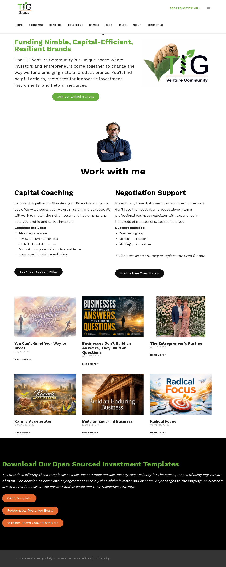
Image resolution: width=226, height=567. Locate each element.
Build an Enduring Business (107, 421)
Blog (108, 25)
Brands (94, 25)
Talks (122, 25)
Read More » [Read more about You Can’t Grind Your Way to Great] (22, 359)
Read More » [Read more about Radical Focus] (158, 432)
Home (19, 25)
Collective (75, 25)
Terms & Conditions (80, 558)
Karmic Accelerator (33, 421)
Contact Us (155, 25)
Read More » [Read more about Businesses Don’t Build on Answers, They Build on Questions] (90, 363)
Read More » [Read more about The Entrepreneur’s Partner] (158, 354)
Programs (36, 25)
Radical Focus (163, 421)
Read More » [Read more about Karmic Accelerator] (22, 432)
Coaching (55, 25)
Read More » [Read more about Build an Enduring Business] (90, 432)
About (137, 25)
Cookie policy (102, 558)
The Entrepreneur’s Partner (176, 343)
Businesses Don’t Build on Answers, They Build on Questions (106, 348)
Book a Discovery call (185, 8)
